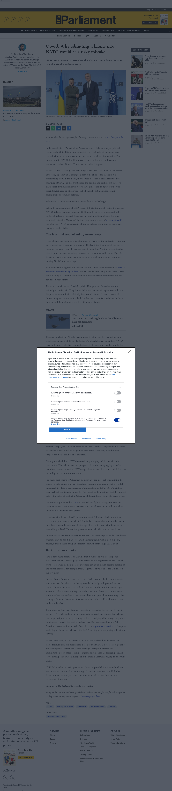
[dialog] (86, 396)
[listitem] (86, 387)
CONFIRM (67, 430)
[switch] (117, 392)
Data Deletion (71, 439)
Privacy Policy (100, 439)
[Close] (130, 352)
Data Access (86, 439)
